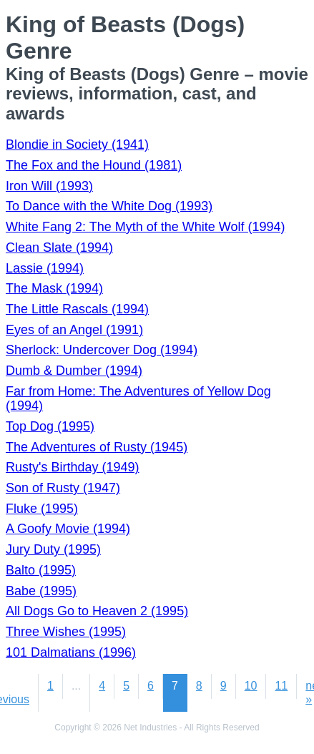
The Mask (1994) (54, 288)
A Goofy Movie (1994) (68, 529)
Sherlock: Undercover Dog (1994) (101, 350)
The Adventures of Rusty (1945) (96, 447)
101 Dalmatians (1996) (71, 652)
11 (281, 686)
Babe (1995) (41, 591)
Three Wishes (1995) (66, 632)
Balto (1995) (41, 570)
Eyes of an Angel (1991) (74, 330)
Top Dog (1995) (50, 426)
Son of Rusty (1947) (63, 488)
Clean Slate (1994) (59, 247)
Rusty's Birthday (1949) (72, 467)
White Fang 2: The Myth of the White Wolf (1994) (145, 227)
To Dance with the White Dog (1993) (109, 206)
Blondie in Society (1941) (77, 144)
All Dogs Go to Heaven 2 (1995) (97, 611)
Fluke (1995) (42, 508)
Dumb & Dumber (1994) (74, 370)
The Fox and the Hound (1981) (94, 165)
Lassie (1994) (45, 268)
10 (251, 686)
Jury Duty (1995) (53, 549)
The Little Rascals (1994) (77, 309)
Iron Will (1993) (49, 186)
